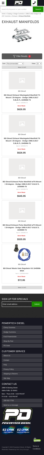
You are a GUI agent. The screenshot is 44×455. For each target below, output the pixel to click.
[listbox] (15, 63)
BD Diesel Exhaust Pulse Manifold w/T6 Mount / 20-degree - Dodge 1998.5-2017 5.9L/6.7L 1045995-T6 (22, 184)
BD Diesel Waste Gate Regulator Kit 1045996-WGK (22, 269)
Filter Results (22, 56)
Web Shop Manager (22, 449)
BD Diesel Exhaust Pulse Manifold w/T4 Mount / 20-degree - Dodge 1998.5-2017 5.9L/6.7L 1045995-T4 (22, 227)
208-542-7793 (9, 400)
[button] (22, 9)
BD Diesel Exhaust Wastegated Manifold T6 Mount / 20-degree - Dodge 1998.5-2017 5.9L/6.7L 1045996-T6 (22, 140)
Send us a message (11, 405)
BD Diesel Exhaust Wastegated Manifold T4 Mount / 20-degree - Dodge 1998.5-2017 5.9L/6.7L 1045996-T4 (22, 97)
